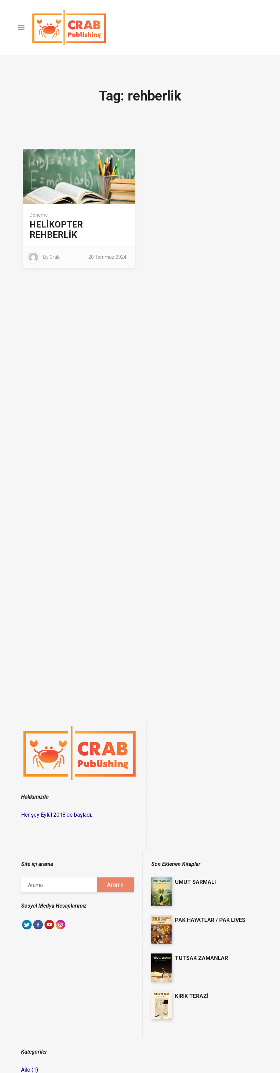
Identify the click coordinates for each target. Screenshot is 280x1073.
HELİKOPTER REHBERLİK (56, 229)
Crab (55, 257)
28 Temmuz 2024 (107, 257)
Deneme (39, 215)
